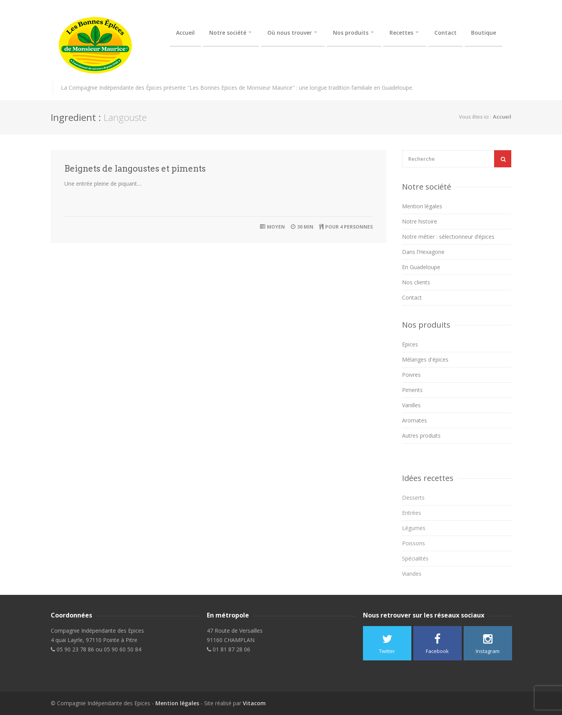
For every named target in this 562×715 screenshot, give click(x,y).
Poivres (411, 374)
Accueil (185, 32)
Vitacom (254, 703)
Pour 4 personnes (349, 227)
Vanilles (411, 405)
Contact (445, 32)
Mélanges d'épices (425, 359)
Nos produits (350, 32)
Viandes (412, 573)
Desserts (413, 497)
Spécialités (415, 558)
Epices (410, 344)
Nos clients (416, 282)
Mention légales (422, 206)
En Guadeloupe (421, 267)
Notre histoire (419, 221)
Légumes (413, 528)
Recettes (401, 32)
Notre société (227, 32)
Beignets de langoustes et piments (135, 168)
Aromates (414, 420)
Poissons (413, 543)
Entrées (411, 512)
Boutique (483, 32)
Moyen (276, 227)
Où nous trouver (289, 32)
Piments (412, 390)
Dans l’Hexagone (423, 251)
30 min (305, 227)
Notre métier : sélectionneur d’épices (448, 236)
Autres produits (421, 435)
